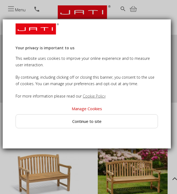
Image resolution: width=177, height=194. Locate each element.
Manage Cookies (86, 108)
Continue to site (86, 121)
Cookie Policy (94, 96)
